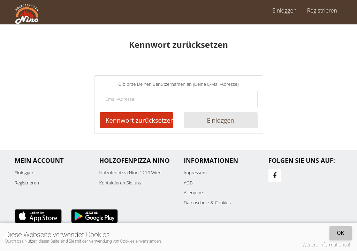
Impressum (195, 172)
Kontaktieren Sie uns (120, 183)
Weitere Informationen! (326, 245)
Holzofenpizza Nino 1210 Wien (130, 172)
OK (340, 233)
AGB (188, 183)
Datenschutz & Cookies (207, 202)
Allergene (193, 192)
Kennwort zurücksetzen (140, 120)
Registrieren (322, 10)
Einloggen (284, 10)
